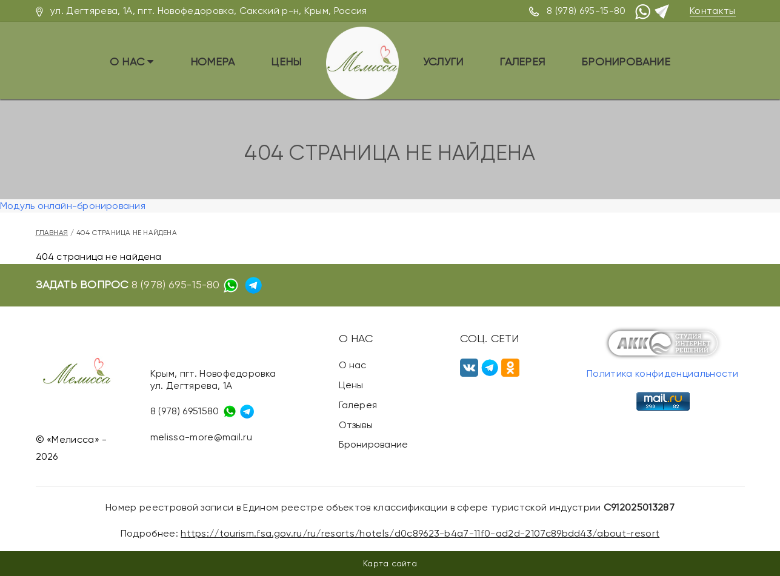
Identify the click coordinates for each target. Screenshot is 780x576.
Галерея (522, 61)
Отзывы (356, 425)
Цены (286, 61)
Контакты (713, 10)
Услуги (443, 61)
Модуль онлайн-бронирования (72, 205)
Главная (52, 232)
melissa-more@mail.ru (201, 437)
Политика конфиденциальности (663, 373)
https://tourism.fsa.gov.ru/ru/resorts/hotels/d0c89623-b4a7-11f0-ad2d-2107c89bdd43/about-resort (420, 533)
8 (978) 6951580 (184, 411)
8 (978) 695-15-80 (586, 10)
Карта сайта (389, 563)
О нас (132, 61)
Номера (212, 61)
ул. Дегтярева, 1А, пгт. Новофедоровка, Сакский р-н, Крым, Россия (208, 10)
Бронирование (625, 61)
